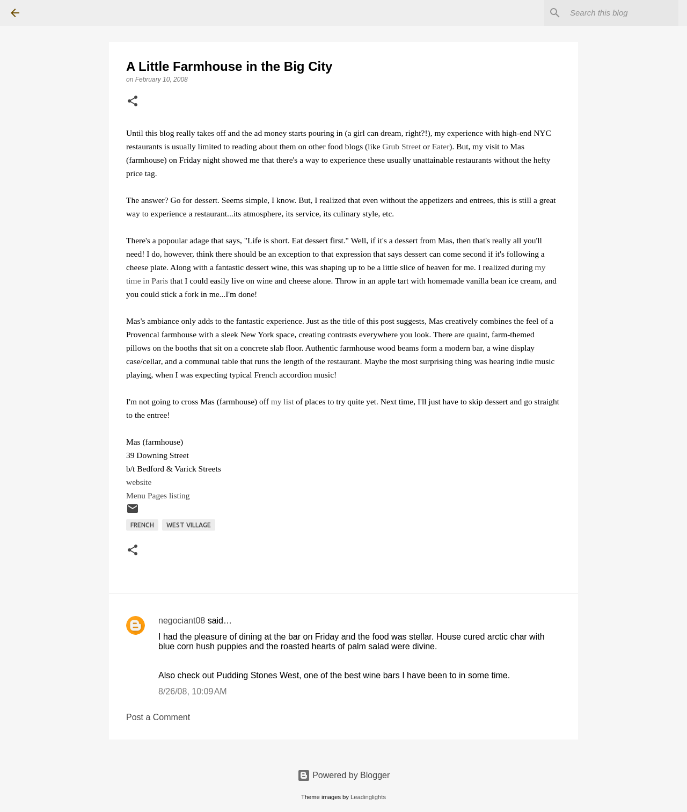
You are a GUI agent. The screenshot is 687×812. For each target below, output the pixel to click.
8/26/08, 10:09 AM (192, 691)
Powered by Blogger (343, 775)
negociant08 (181, 620)
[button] (132, 102)
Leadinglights (368, 797)
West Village (188, 524)
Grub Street (401, 146)
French (142, 524)
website (138, 482)
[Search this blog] (622, 13)
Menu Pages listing (158, 495)
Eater (441, 146)
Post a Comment (158, 717)
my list (282, 401)
